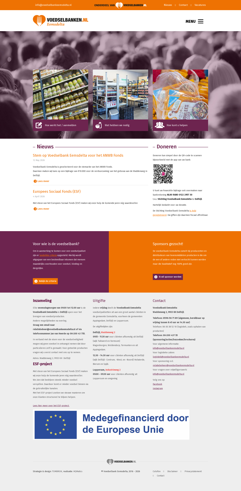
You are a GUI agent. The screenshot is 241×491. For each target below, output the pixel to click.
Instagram (158, 388)
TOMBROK (57, 471)
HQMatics (77, 471)
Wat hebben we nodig (117, 125)
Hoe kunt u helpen (177, 125)
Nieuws (168, 5)
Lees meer (43, 181)
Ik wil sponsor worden (170, 277)
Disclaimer (172, 471)
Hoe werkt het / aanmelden (60, 125)
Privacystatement (193, 471)
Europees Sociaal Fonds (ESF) (57, 191)
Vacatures (200, 5)
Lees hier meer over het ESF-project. (51, 405)
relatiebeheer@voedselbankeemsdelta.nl (173, 365)
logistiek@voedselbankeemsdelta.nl (171, 357)
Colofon (156, 471)
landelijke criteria (48, 255)
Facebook (157, 384)
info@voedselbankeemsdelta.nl (53, 5)
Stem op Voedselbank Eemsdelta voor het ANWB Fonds (78, 155)
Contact (183, 5)
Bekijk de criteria (47, 281)
